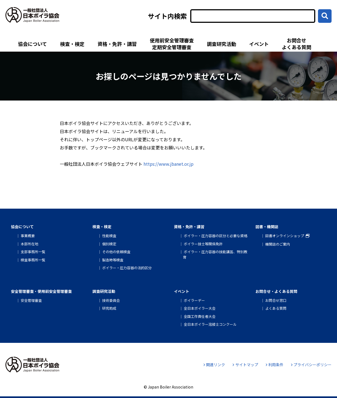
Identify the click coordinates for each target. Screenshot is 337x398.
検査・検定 (72, 43)
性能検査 (109, 235)
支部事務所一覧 (33, 251)
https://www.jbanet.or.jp (168, 164)
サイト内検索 (167, 16)
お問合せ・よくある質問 (276, 291)
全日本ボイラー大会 (200, 308)
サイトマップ (245, 364)
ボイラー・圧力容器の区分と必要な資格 (215, 235)
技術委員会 (111, 300)
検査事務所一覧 (33, 259)
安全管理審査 (31, 300)
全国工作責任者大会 (200, 316)
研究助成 (109, 308)
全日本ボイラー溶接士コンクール (210, 324)
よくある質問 (275, 308)
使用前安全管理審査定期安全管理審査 (172, 44)
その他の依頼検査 (116, 251)
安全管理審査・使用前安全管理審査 (41, 291)
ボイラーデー (194, 300)
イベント (259, 43)
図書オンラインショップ (284, 235)
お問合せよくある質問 (296, 44)
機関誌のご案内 (277, 244)
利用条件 (274, 364)
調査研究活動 (221, 43)
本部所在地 (29, 243)
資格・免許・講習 (117, 43)
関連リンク (214, 364)
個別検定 (109, 243)
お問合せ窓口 (275, 300)
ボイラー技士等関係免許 (203, 243)
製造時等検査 (112, 259)
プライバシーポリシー (311, 364)
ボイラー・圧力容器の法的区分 (127, 267)
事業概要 (28, 235)
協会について (32, 43)
